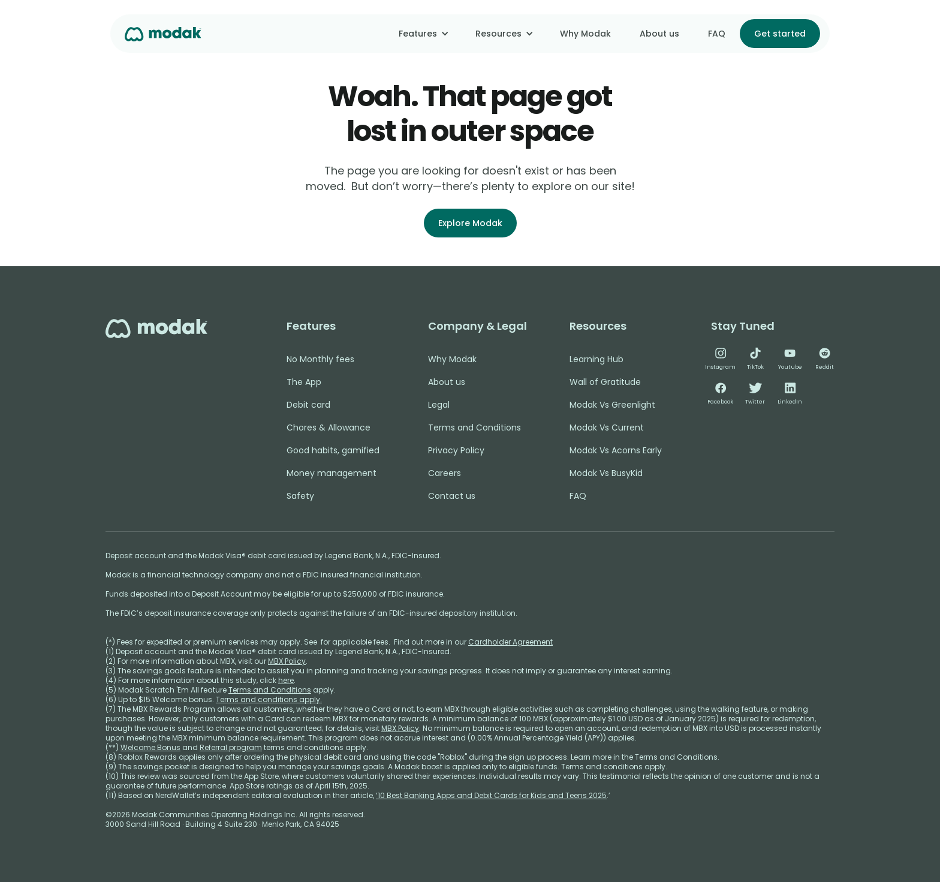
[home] (163, 33)
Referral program (231, 747)
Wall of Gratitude (605, 382)
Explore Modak (470, 223)
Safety (300, 496)
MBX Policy (287, 661)
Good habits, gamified (333, 450)
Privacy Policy (456, 450)
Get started (780, 34)
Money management (331, 473)
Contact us (451, 496)
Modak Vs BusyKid (606, 473)
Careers (444, 473)
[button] (422, 34)
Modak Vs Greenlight (612, 405)
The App (304, 382)
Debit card (308, 405)
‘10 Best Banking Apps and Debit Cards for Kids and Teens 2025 (491, 795)
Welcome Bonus (150, 747)
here (286, 680)
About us (659, 34)
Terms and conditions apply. (269, 699)
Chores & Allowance (328, 428)
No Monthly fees (320, 359)
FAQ (716, 34)
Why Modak (585, 34)
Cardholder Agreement (510, 642)
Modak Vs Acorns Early (616, 450)
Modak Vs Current (607, 428)
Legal (439, 405)
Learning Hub (596, 359)
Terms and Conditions (474, 428)
